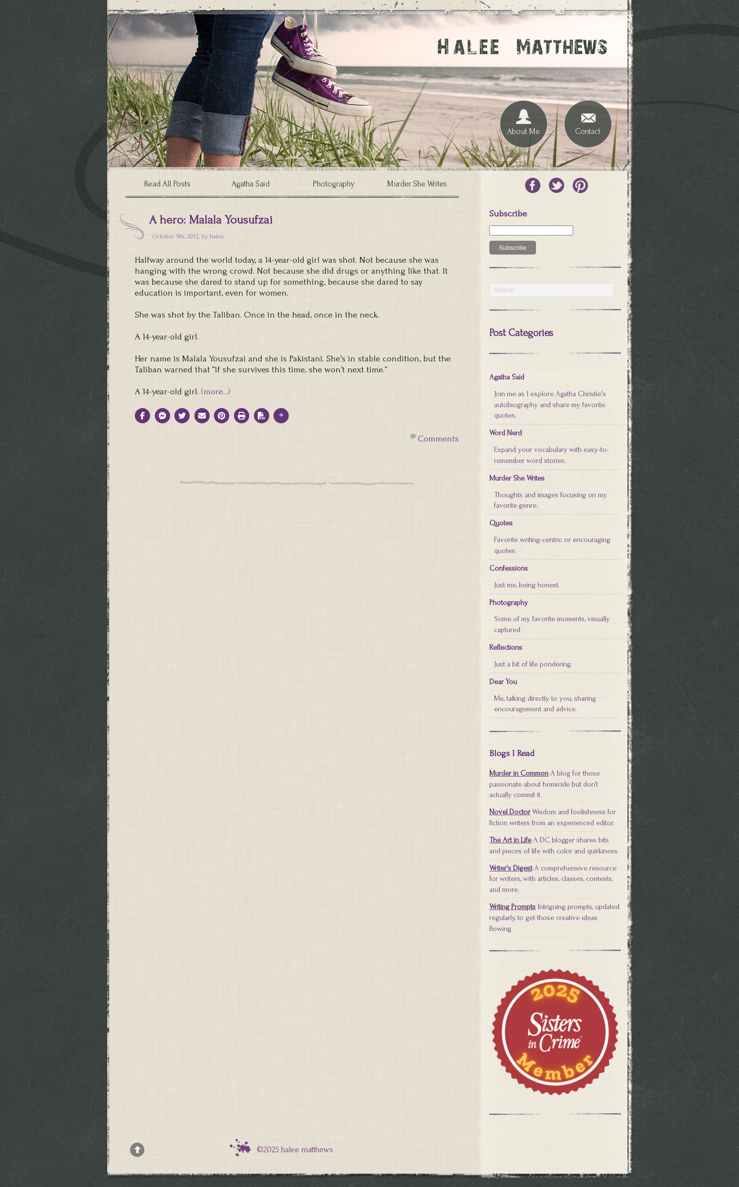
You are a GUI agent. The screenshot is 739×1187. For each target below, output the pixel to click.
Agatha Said (251, 183)
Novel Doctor (509, 812)
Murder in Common (518, 773)
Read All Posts (167, 183)
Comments (438, 439)
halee (217, 236)
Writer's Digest (510, 868)
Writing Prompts (512, 906)
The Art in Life (510, 840)
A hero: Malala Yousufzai (211, 219)
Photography (333, 183)
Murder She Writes (417, 183)
